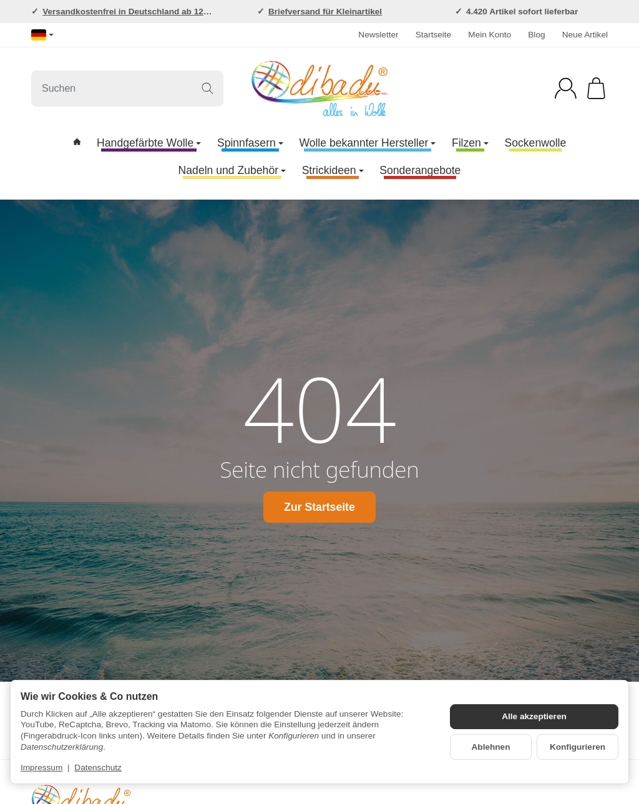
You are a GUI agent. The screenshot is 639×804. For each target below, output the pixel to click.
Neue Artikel (585, 34)
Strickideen (333, 170)
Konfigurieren (577, 747)
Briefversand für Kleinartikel (325, 11)
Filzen (470, 143)
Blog (536, 34)
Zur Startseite (319, 507)
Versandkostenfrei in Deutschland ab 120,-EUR (136, 11)
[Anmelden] (565, 88)
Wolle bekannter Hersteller (367, 143)
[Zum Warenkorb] (596, 88)
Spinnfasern (250, 143)
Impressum (41, 767)
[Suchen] (127, 88)
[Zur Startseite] (319, 89)
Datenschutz (98, 767)
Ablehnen (491, 747)
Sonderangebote (420, 170)
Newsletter (378, 34)
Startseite (433, 34)
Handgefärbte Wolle (149, 143)
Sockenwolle (536, 143)
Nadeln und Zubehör (232, 170)
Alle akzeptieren (534, 716)
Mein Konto (489, 34)
